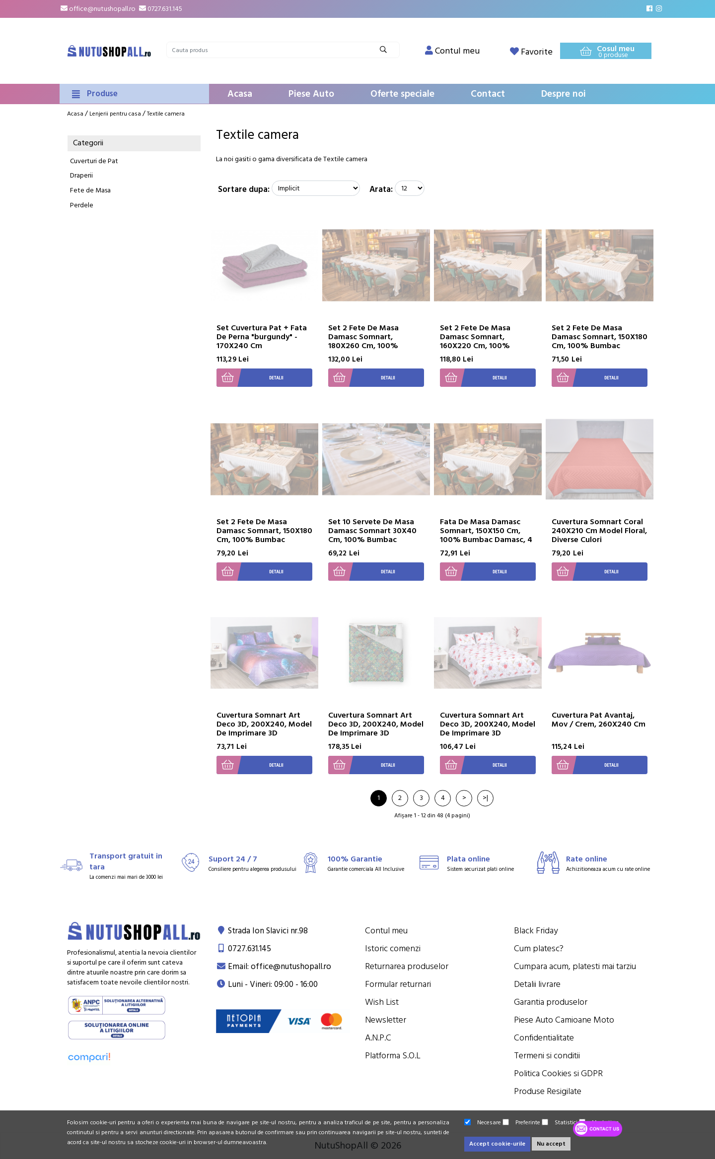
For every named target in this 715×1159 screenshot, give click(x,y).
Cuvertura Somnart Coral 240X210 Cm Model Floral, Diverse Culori (599, 530)
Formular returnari (398, 984)
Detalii (250, 377)
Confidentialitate (544, 1038)
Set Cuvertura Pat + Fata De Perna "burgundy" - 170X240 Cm (261, 336)
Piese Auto (311, 94)
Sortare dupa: (244, 189)
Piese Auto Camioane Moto (564, 1020)
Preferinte (521, 1122)
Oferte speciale (402, 94)
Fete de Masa (90, 190)
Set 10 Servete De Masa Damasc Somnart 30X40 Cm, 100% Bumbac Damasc (372, 535)
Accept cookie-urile (497, 1144)
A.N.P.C (378, 1038)
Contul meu (386, 930)
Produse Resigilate (547, 1091)
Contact (488, 94)
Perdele (81, 205)
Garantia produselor (550, 1002)
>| (485, 798)
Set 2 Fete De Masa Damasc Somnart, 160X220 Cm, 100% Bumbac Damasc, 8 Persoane (475, 345)
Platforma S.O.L (393, 1055)
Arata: (381, 189)
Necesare (482, 1122)
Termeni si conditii (547, 1055)
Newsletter (385, 1020)
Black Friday (536, 930)
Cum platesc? (539, 948)
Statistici (559, 1122)
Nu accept (551, 1144)
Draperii (81, 176)
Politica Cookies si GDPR (558, 1073)
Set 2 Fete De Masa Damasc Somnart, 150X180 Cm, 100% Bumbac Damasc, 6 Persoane (599, 341)
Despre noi (563, 94)
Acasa (239, 94)
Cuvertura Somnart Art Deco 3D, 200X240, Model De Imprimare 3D (264, 724)
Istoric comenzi (393, 948)
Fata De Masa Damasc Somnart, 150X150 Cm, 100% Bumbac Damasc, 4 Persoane (486, 535)
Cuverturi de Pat (94, 161)
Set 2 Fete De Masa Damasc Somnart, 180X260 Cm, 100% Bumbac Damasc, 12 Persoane (364, 345)
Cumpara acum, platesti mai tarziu (575, 966)
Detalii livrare (537, 984)
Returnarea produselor (406, 966)
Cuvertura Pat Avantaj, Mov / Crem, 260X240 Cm (598, 720)
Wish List (382, 1002)
